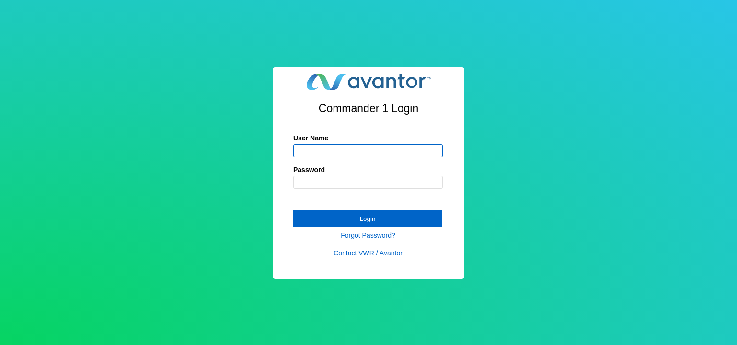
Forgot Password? (368, 235)
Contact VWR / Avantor (368, 253)
